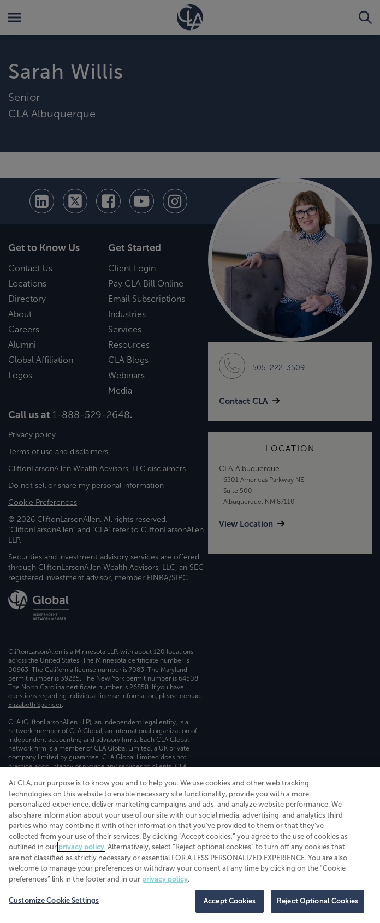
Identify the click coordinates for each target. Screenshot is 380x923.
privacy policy (81, 847)
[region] (190, 845)
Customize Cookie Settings (54, 900)
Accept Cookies (230, 901)
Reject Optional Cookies (317, 901)
